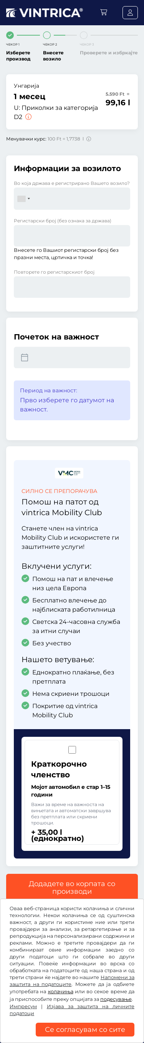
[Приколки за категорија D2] (27, 117)
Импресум (23, 1006)
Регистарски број (62, 221)
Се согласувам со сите (85, 1029)
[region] (72, 1037)
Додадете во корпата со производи (72, 888)
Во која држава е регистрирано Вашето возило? (72, 183)
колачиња (60, 991)
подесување (116, 999)
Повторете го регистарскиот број (54, 272)
